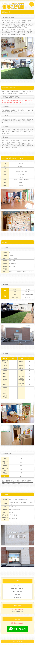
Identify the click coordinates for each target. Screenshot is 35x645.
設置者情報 (17, 597)
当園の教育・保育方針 (17, 588)
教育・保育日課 (17, 591)
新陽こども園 (15, 641)
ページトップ (17, 585)
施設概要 (17, 594)
